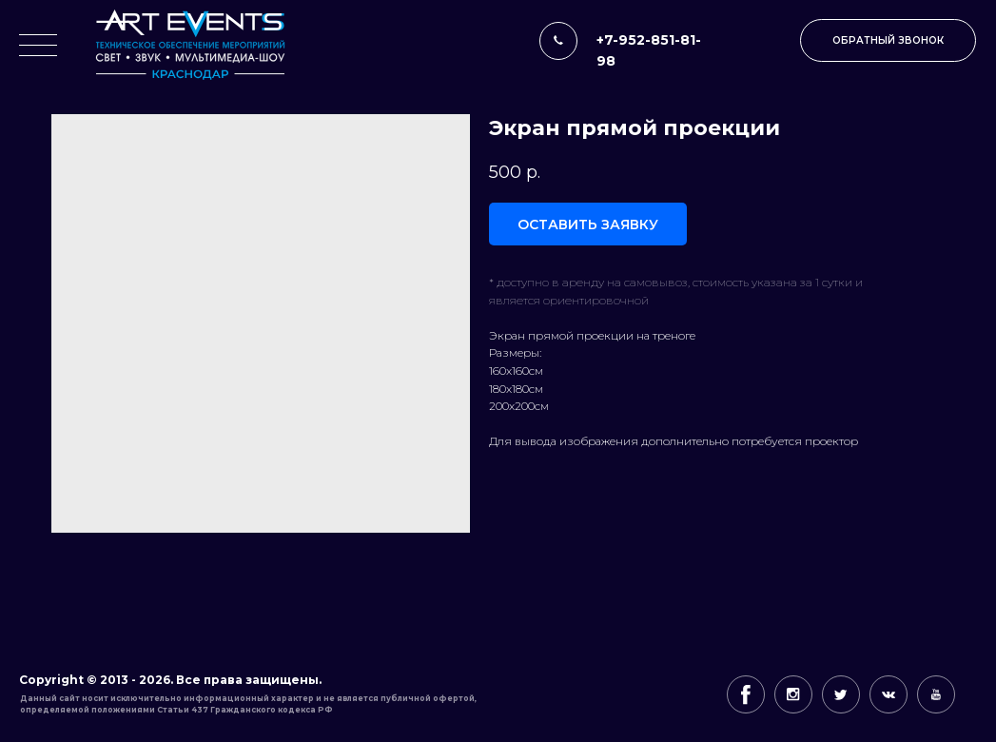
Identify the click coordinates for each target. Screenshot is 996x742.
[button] (888, 40)
